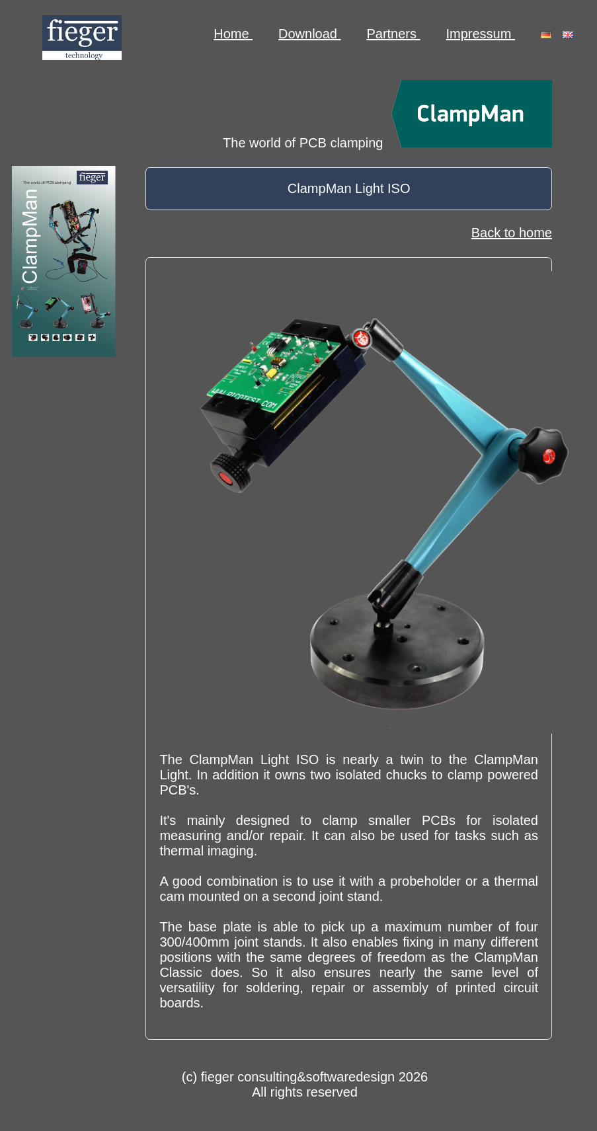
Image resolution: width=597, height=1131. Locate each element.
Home (233, 33)
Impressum (480, 33)
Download (309, 33)
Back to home (511, 232)
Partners (393, 33)
